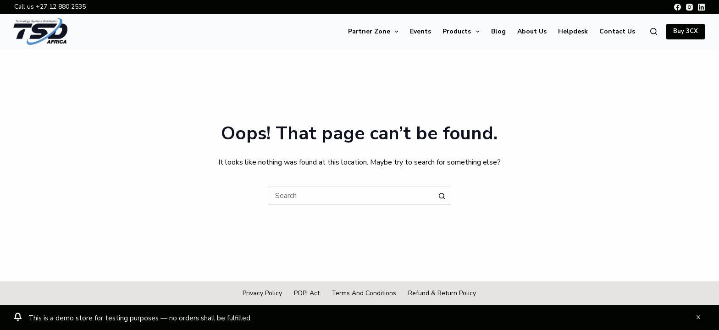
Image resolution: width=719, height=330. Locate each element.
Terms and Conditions (364, 293)
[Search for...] (350, 196)
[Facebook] (677, 7)
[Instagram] (689, 7)
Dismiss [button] (698, 317)
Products (462, 31)
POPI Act (307, 293)
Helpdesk (573, 31)
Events (420, 31)
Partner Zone (375, 31)
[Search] (653, 31)
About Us (532, 31)
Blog (498, 31)
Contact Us (617, 31)
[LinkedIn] (701, 7)
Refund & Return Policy (442, 293)
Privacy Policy (262, 293)
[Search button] (442, 196)
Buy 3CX (685, 31)
